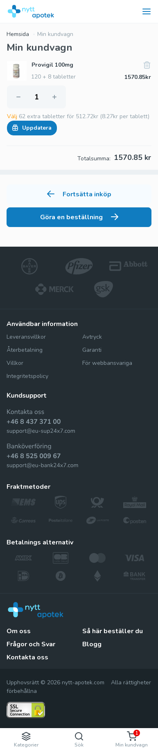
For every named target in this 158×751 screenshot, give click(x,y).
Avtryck (92, 337)
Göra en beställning (79, 217)
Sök (79, 739)
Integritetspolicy (27, 376)
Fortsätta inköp (79, 194)
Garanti (92, 350)
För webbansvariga (107, 363)
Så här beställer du (112, 631)
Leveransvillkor (26, 337)
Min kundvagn (55, 34)
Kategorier (26, 739)
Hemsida (18, 34)
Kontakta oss (27, 657)
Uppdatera (32, 128)
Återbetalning (25, 350)
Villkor (15, 363)
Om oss (19, 631)
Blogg (92, 644)
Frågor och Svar (31, 644)
